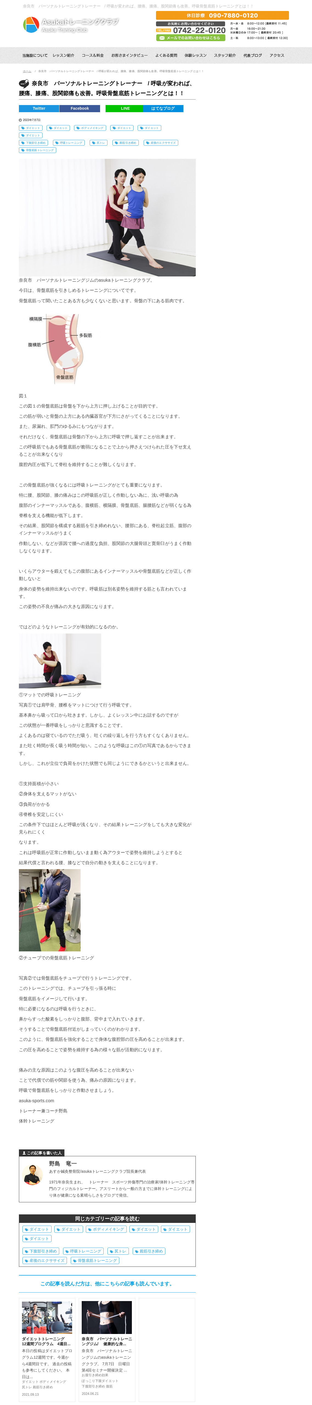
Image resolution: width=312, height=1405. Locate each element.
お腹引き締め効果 (95, 1375)
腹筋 (109, 1386)
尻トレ (101, 142)
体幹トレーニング (36, 1121)
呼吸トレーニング (71, 142)
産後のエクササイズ (163, 142)
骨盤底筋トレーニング (40, 150)
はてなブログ (173, 108)
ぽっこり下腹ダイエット (100, 1381)
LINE (129, 108)
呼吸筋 (34, 447)
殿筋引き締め (128, 142)
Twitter (41, 108)
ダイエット (33, 127)
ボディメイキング (92, 127)
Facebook (85, 108)
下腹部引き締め (36, 142)
